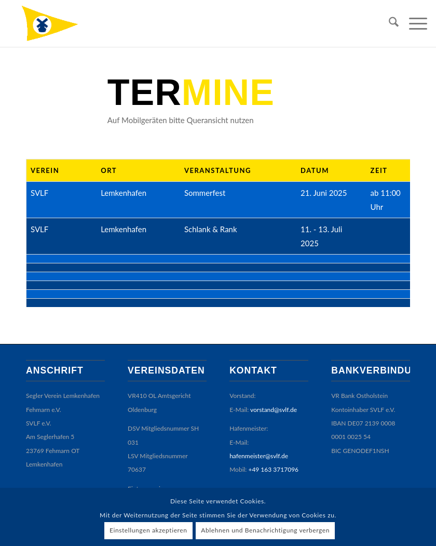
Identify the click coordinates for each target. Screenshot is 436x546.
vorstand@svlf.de (273, 382)
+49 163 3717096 (273, 442)
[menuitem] (388, 23)
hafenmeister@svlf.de (258, 428)
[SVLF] (60, 23)
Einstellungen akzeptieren (148, 530)
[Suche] (388, 23)
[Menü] (413, 23)
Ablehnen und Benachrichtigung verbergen (265, 530)
